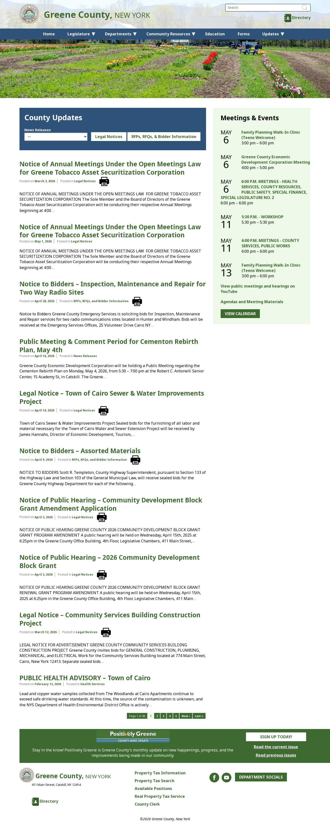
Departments (118, 34)
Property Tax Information (160, 773)
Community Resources (168, 34)
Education (215, 34)
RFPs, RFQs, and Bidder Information (101, 301)
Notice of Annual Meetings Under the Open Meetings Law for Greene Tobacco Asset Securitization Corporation (110, 168)
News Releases (37, 130)
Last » (199, 716)
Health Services (92, 684)
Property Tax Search (154, 780)
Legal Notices (108, 136)
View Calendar (240, 313)
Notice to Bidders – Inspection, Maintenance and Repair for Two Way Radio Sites (112, 288)
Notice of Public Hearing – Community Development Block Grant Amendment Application (110, 504)
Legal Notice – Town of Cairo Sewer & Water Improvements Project (111, 397)
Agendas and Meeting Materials (252, 301)
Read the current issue (276, 746)
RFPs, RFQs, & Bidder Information (164, 136)
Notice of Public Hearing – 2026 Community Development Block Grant (109, 561)
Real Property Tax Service (160, 796)
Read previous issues (276, 755)
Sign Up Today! (276, 736)
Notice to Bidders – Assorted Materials (80, 450)
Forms (244, 34)
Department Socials (261, 777)
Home (49, 34)
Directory (301, 17)
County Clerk (147, 804)
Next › (186, 716)
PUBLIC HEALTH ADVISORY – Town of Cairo (85, 677)
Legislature (78, 34)
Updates (270, 34)
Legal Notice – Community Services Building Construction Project (109, 619)
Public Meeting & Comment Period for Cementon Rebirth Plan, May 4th (108, 345)
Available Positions (153, 788)
